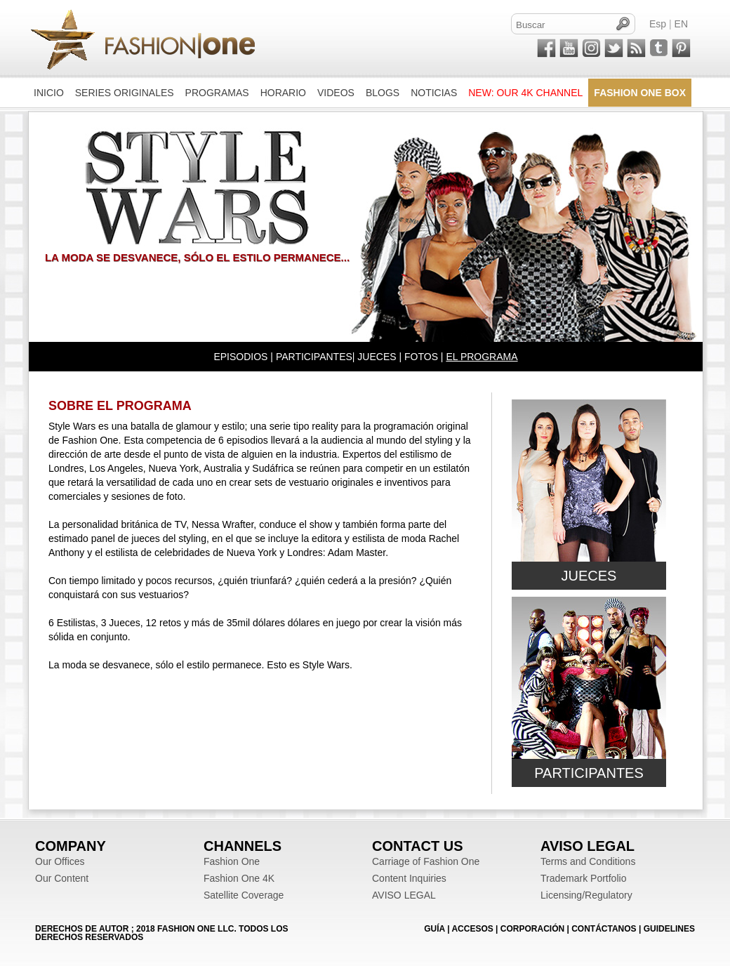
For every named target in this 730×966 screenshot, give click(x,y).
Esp (657, 23)
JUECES (376, 356)
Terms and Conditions (587, 861)
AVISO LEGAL (404, 895)
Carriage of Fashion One (425, 861)
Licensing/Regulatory (586, 895)
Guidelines (669, 929)
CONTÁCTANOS (603, 929)
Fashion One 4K (239, 878)
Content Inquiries (409, 878)
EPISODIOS (240, 356)
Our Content (61, 878)
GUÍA (434, 929)
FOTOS (421, 356)
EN (681, 23)
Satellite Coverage (244, 895)
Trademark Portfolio (583, 878)
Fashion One (232, 861)
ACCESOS (472, 929)
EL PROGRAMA (481, 356)
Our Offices (60, 861)
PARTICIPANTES (314, 356)
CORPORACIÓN (532, 929)
